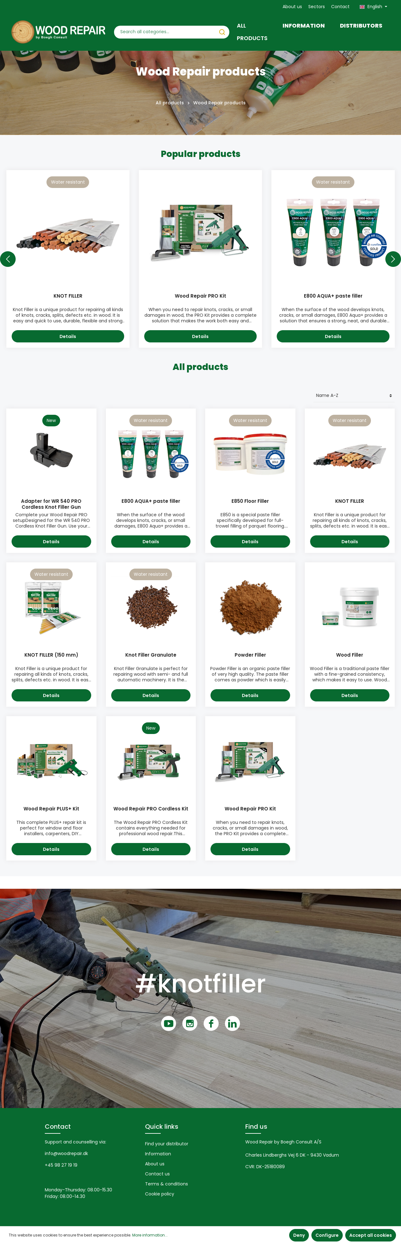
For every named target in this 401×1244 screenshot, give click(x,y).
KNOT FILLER (68, 296)
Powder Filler (250, 655)
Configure (327, 1235)
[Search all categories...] (165, 32)
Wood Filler (349, 655)
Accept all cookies (370, 1235)
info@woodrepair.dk (66, 1153)
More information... (150, 1235)
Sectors (316, 6)
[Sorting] (354, 395)
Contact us (157, 1174)
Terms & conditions (166, 1184)
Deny (299, 1235)
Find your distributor (166, 1144)
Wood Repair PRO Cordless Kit (150, 809)
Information (158, 1154)
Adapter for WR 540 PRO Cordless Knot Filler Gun (51, 504)
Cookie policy (159, 1194)
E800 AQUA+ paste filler (333, 296)
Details (68, 336)
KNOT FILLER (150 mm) (51, 655)
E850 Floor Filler (250, 501)
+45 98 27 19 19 (61, 1165)
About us (292, 6)
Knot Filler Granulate (150, 655)
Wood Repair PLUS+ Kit (51, 809)
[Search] (222, 32)
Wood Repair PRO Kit (200, 296)
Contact (340, 6)
